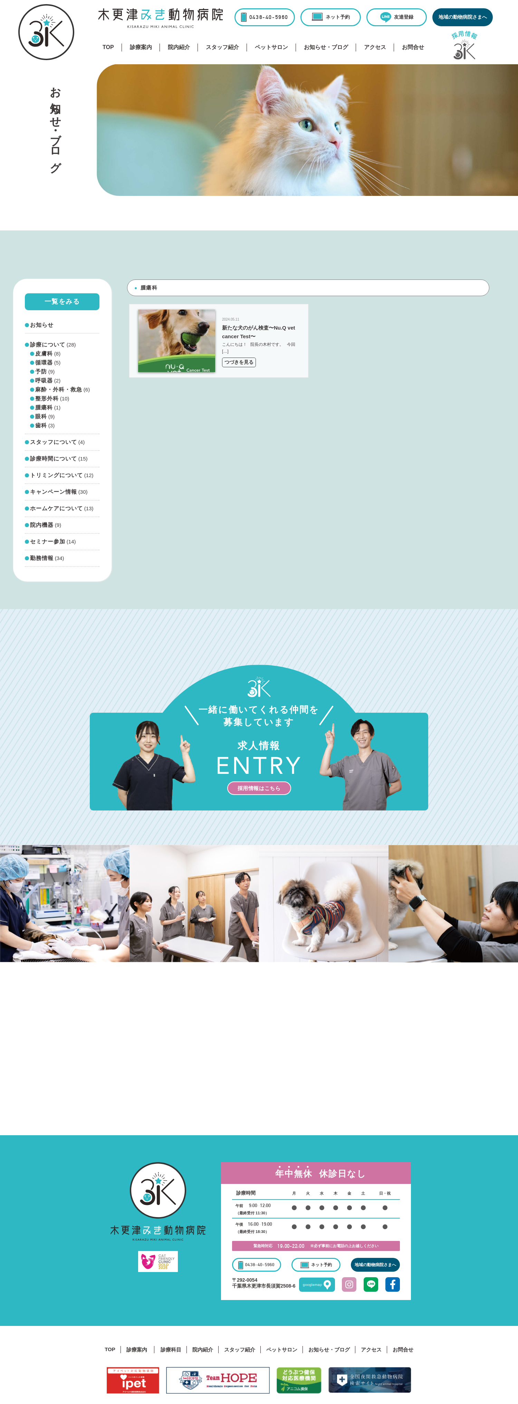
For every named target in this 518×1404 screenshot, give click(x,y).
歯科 (41, 425)
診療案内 (141, 47)
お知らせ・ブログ (326, 47)
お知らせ (42, 325)
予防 (41, 371)
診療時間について (53, 459)
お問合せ (413, 47)
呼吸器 (44, 380)
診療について (47, 345)
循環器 (44, 363)
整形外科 (47, 398)
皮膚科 (44, 354)
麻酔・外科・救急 (58, 389)
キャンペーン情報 (53, 492)
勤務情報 (42, 558)
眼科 (41, 416)
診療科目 (171, 1350)
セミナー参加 (47, 541)
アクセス (375, 47)
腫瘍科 (44, 407)
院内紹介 (179, 47)
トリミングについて (56, 475)
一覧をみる (62, 301)
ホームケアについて (56, 508)
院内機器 (42, 525)
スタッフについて (53, 442)
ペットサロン (271, 47)
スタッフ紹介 (222, 47)
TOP (108, 47)
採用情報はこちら (259, 788)
